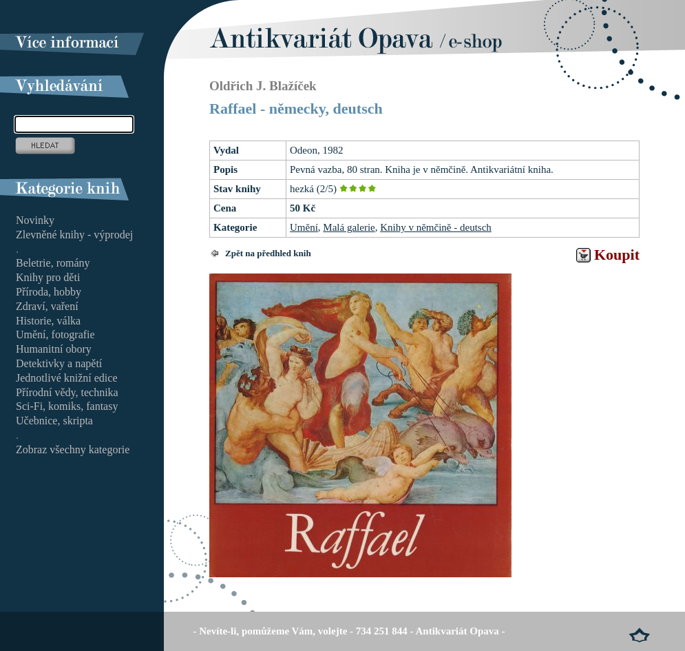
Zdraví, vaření (47, 306)
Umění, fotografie (55, 334)
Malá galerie (349, 227)
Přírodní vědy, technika (67, 392)
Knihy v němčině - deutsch (436, 227)
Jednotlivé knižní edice (67, 378)
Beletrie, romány (53, 263)
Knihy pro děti (48, 277)
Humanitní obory (54, 349)
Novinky (35, 220)
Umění (304, 227)
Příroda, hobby (48, 292)
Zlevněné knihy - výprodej (74, 234)
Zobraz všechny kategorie (72, 449)
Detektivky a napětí (59, 363)
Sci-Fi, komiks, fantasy (67, 406)
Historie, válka (48, 321)
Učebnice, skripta (54, 420)
